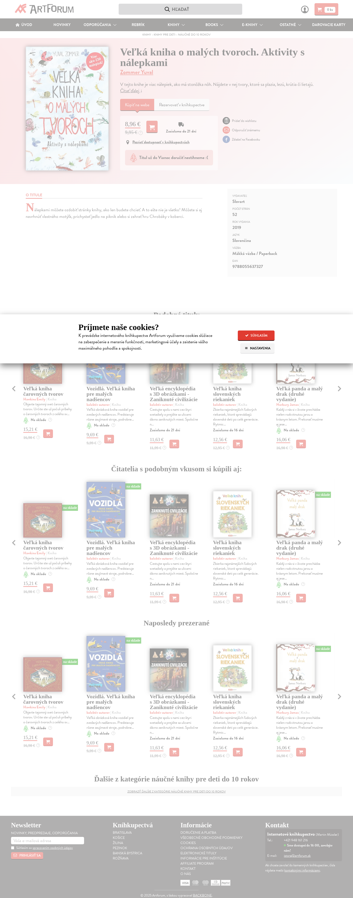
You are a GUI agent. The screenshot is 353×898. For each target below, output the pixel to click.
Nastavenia (257, 348)
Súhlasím (256, 335)
